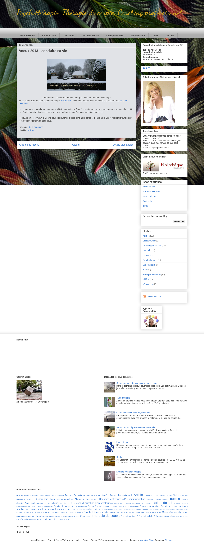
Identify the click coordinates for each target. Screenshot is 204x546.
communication (137, 499)
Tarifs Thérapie (123, 398)
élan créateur (102, 503)
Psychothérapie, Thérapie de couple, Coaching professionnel (99, 12)
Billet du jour (49, 35)
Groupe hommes (110, 506)
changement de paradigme (61, 499)
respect (113, 512)
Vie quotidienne (52, 519)
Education (147, 250)
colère (125, 499)
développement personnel (42, 503)
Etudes (185, 503)
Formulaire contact (151, 191)
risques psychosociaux (126, 512)
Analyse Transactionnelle (121, 495)
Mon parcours (27, 35)
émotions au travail (117, 503)
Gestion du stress (62, 506)
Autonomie (21, 499)
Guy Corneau (167, 506)
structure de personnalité (43, 516)
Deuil (27, 503)
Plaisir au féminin (67, 512)
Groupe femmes (94, 506)
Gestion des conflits (45, 506)
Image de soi (122, 442)
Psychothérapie (150, 260)
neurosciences (129, 509)
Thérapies (68, 35)
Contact (170, 35)
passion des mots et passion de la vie (174, 509)
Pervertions (21, 512)
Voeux (66, 519)
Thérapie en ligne (128, 516)
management (106, 509)
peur (27, 512)
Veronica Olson (147, 540)
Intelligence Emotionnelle (30, 509)
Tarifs (155, 35)
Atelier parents (166, 495)
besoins (29, 499)
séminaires (148, 284)
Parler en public (142, 509)
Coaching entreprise (152, 245)
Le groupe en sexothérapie (128, 472)
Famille (19, 506)
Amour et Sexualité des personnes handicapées (87, 495)
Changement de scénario (86, 499)
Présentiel (79, 512)
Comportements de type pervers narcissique (136, 383)
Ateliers (177, 495)
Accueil (76, 144)
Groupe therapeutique (150, 506)
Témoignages (85, 516)
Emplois (128, 503)
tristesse (33, 519)
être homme (177, 503)
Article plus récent (29, 144)
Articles (31, 130)
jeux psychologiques (56, 509)
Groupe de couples (79, 506)
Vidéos (146, 279)
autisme (184, 495)
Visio (61, 519)
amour (20, 495)
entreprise (148, 503)
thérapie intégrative (180, 516)
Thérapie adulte (90, 35)
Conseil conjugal (161, 499)
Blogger (168, 540)
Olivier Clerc (65, 100)
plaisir (57, 512)
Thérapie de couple (152, 274)
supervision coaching (65, 516)
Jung (73, 509)
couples (174, 499)
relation (105, 512)
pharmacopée (35, 512)
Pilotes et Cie (47, 512)
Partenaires (148, 201)
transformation (23, 519)
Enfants (134, 503)
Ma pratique (94, 509)
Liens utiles (148, 255)
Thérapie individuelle (163, 516)
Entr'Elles (140, 503)
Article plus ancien (123, 144)
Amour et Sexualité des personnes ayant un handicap (44, 495)
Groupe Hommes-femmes (128, 506)
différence (58, 503)
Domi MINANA (77, 503)
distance (66, 503)
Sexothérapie (138, 35)
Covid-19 (184, 499)
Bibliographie (149, 186)
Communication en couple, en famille (133, 412)
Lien (77, 509)
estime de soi (162, 503)
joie (69, 509)
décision (20, 503)
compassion (150, 499)
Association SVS (152, 495)
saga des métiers (143, 512)
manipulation (117, 509)
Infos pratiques (150, 196)
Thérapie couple (114, 35)
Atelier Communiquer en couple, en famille (135, 427)
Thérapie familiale (145, 516)
